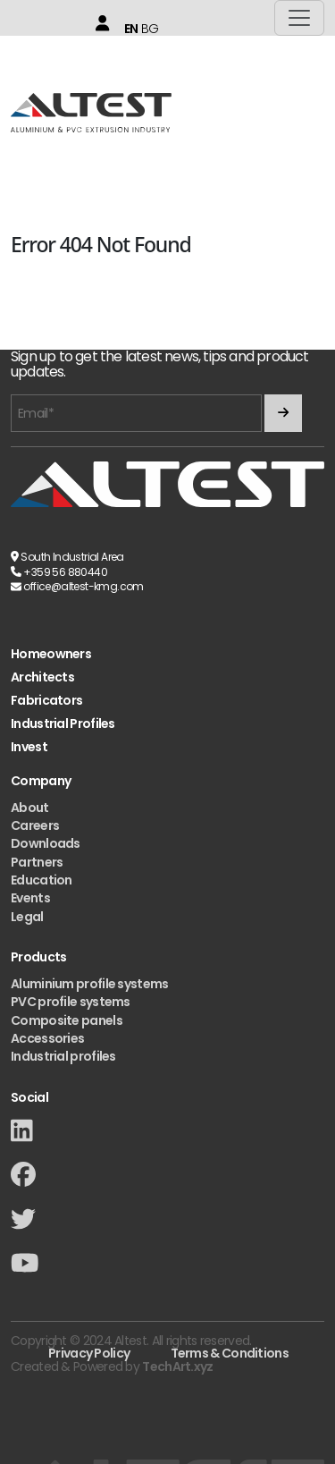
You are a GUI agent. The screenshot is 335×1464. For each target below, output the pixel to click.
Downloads (45, 843)
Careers (35, 825)
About (30, 808)
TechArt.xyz (177, 1366)
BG (150, 29)
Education (41, 880)
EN (131, 29)
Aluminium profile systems (90, 984)
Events (30, 898)
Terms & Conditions (230, 1353)
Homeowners (51, 654)
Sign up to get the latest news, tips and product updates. (160, 365)
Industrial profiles (63, 1056)
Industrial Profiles (63, 724)
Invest (29, 747)
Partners (37, 862)
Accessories (47, 1038)
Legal (27, 917)
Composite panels (66, 1020)
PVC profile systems (70, 1002)
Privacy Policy (89, 1353)
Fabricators (46, 700)
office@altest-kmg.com (83, 586)
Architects (42, 677)
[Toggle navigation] (299, 18)
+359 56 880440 (65, 572)
